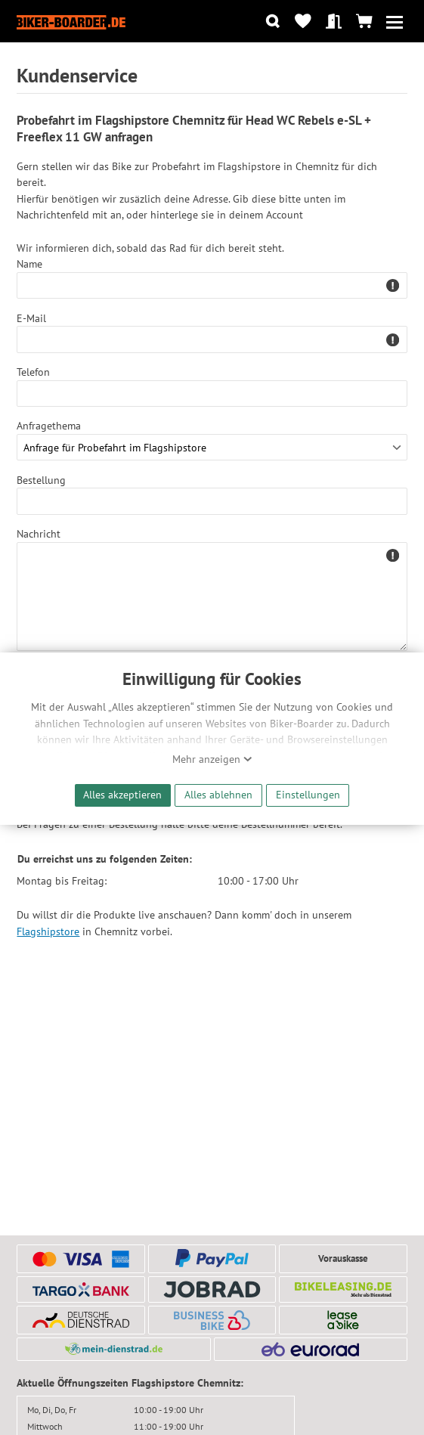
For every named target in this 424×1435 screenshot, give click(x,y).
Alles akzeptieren (122, 794)
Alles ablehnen (218, 794)
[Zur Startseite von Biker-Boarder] (71, 21)
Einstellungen (308, 794)
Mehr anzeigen (212, 759)
